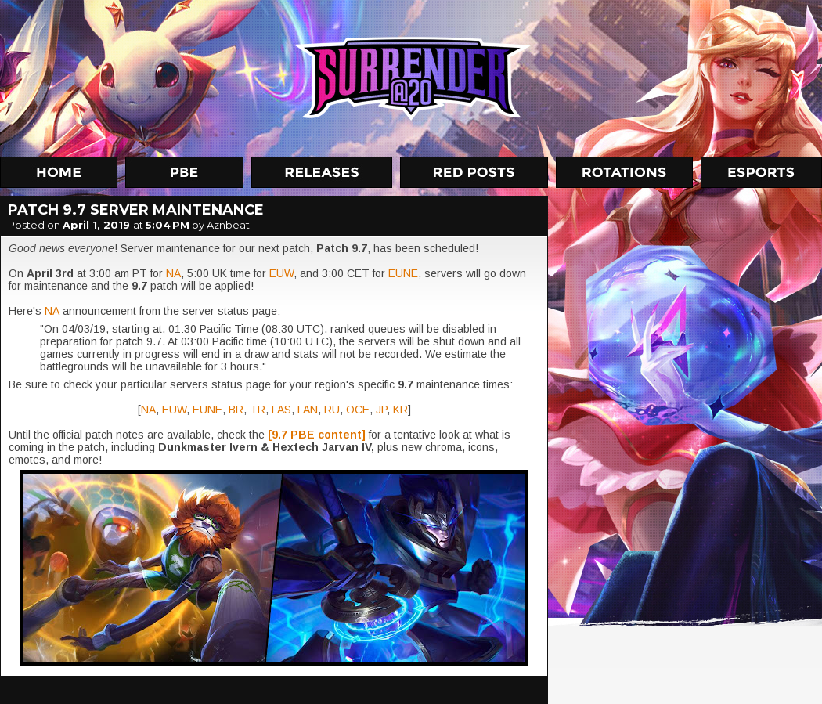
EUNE (403, 273)
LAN (307, 409)
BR (236, 409)
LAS (281, 409)
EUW (281, 273)
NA (173, 273)
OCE (358, 409)
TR (257, 409)
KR (400, 409)
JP (381, 409)
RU (332, 409)
